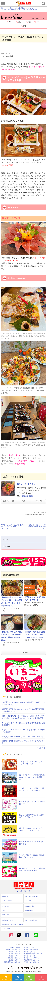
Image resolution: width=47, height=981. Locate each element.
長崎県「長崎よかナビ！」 (32, 949)
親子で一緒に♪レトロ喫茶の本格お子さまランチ (37, 526)
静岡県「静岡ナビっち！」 (14, 949)
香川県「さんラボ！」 (31, 956)
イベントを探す (17, 978)
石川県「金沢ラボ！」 (16, 960)
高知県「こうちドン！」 (31, 962)
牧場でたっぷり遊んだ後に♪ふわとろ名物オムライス (10, 526)
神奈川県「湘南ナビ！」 (15, 958)
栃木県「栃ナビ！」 (16, 947)
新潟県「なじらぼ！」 (31, 951)
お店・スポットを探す (6, 978)
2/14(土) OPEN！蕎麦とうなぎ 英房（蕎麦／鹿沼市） (23, 737)
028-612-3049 (27, 496)
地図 (23, 501)
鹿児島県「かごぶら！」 (31, 960)
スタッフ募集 (6, 928)
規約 (3, 910)
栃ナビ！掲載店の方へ (31, 920)
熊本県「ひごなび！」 (31, 947)
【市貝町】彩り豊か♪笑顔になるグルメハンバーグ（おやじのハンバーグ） (34, 634)
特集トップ (23, 526)
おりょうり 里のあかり (27, 484)
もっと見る (39, 748)
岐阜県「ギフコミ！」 (16, 953)
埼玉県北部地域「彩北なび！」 (13, 962)
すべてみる (23, 652)
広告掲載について (7, 920)
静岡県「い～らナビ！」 (31, 958)
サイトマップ (6, 914)
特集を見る (41, 978)
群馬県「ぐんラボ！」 (16, 956)
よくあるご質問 (29, 906)
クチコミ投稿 (38, 501)
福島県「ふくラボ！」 (16, 951)
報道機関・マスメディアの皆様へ (12, 924)
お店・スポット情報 (8, 501)
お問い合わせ (29, 910)
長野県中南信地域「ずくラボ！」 (34, 953)
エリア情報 (29, 978)
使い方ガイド (6, 906)
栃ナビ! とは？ (23, 891)
